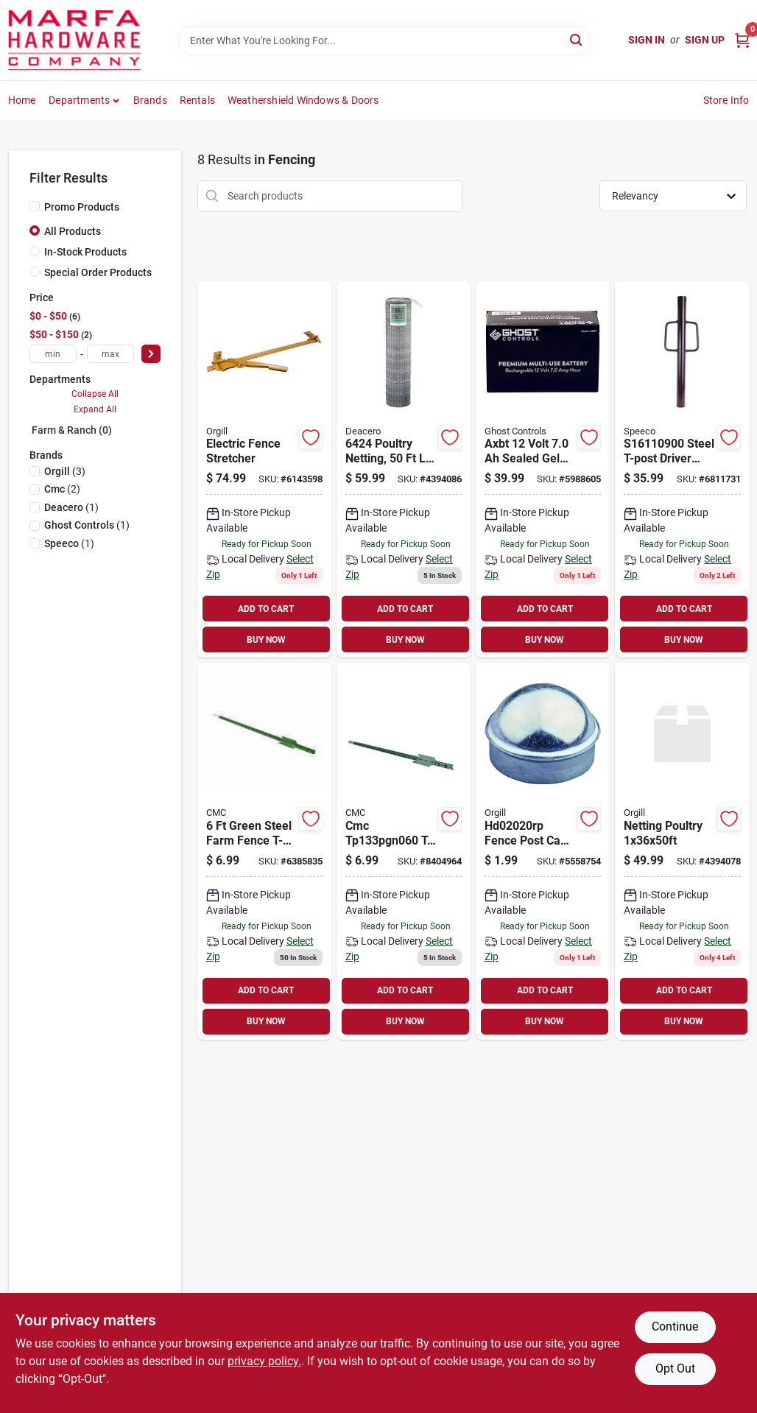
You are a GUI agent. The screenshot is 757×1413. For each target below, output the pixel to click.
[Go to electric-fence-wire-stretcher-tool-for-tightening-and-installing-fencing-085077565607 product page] (264, 469)
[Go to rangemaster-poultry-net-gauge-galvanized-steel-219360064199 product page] (682, 851)
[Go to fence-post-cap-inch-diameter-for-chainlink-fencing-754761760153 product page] (543, 851)
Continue (675, 1326)
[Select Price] (151, 354)
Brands (150, 100)
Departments (79, 100)
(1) (71, 507)
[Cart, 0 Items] (742, 40)
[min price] (53, 354)
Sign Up (705, 40)
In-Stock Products (85, 252)
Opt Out (675, 1368)
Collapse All (95, 394)
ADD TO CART (266, 609)
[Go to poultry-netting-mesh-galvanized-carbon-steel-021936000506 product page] (404, 469)
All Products (72, 231)
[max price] (110, 354)
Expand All (95, 409)
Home (22, 100)
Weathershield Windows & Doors (303, 100)
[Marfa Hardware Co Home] (74, 40)
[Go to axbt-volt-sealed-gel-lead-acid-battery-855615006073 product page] (543, 469)
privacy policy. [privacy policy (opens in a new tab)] (264, 1361)
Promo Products (81, 207)
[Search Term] (384, 40)
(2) (62, 489)
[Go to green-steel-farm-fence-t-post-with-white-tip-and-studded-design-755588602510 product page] (264, 851)
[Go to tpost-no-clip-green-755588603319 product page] (404, 851)
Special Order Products (98, 272)
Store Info (726, 100)
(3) (64, 471)
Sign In (646, 40)
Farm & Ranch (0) (72, 430)
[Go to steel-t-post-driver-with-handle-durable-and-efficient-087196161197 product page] (682, 469)
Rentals (197, 100)
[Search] (577, 39)
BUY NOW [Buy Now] (266, 640)
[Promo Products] (34, 206)
